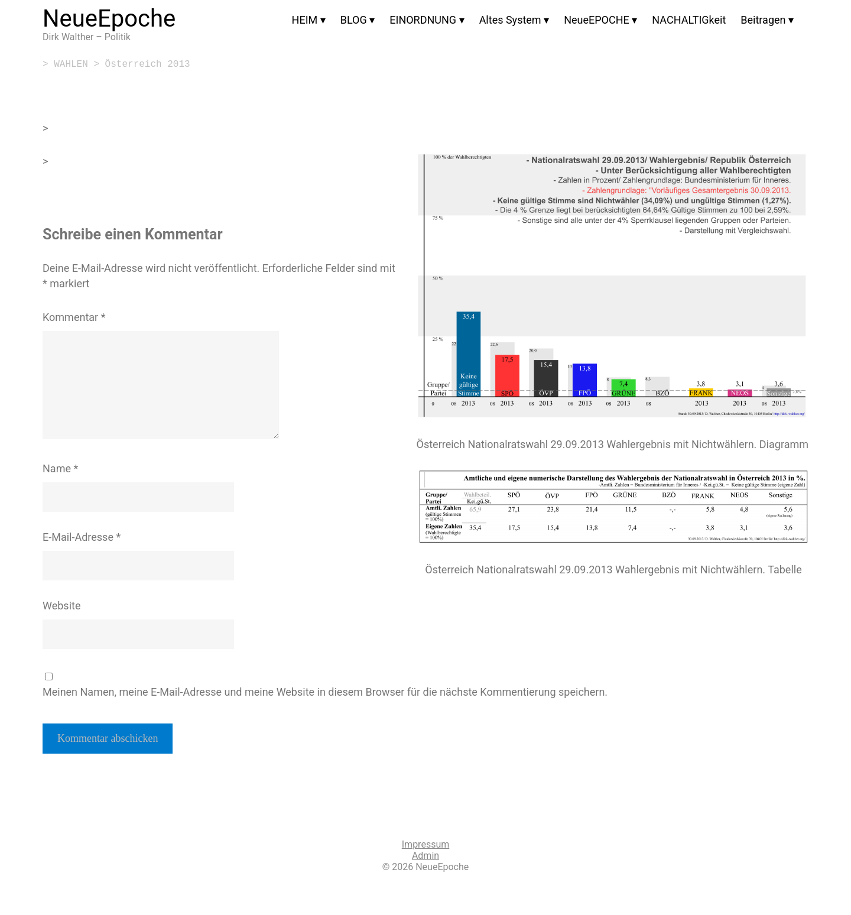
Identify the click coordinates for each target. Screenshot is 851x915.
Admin (425, 855)
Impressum (426, 844)
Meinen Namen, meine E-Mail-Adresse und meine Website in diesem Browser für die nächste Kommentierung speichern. (325, 692)
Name (60, 468)
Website (61, 605)
